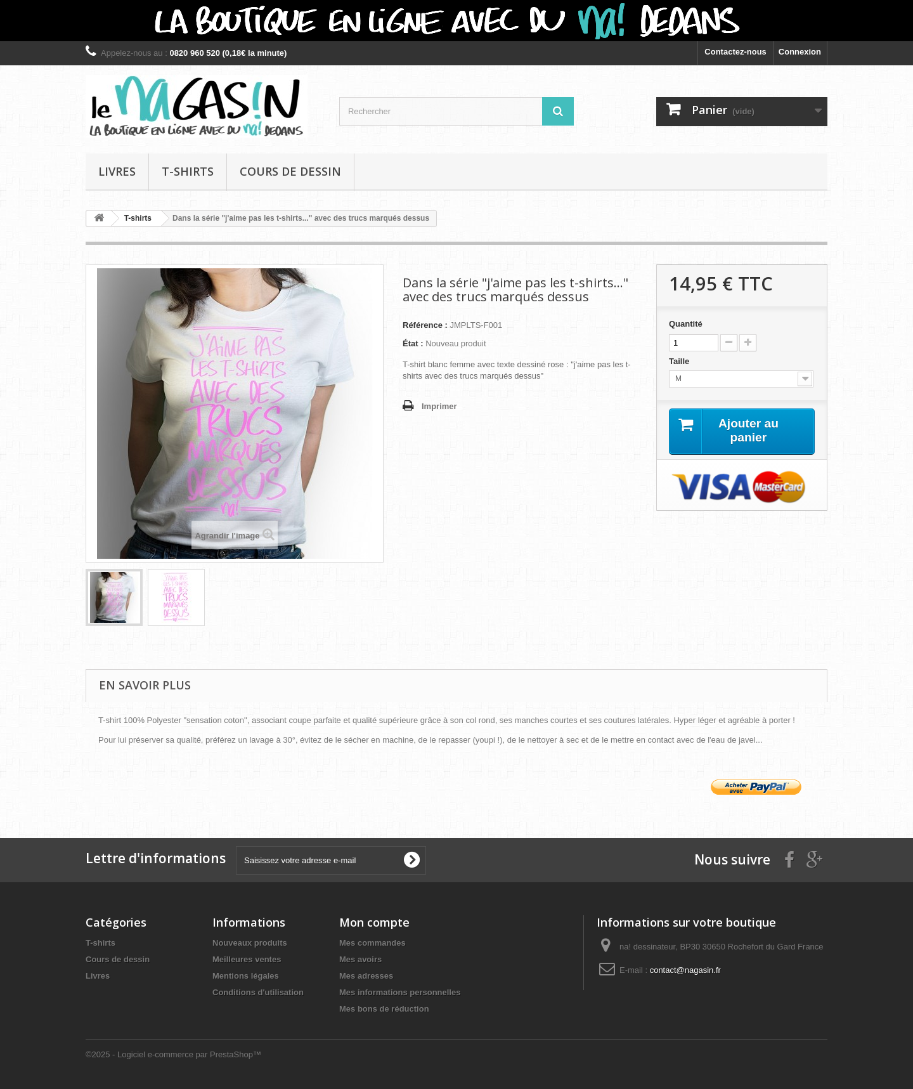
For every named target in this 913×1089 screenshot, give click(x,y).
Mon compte (374, 922)
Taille (680, 361)
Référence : (425, 325)
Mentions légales (245, 976)
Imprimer (439, 406)
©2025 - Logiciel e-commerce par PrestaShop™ (173, 1054)
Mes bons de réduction (384, 1009)
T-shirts (188, 171)
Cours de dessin (290, 171)
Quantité (686, 324)
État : (413, 343)
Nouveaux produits (249, 943)
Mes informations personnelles (399, 992)
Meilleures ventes (246, 959)
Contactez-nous (735, 51)
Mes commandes (372, 943)
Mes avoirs (360, 959)
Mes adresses (366, 976)
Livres (117, 171)
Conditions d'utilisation (258, 992)
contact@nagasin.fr (685, 970)
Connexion (800, 51)
